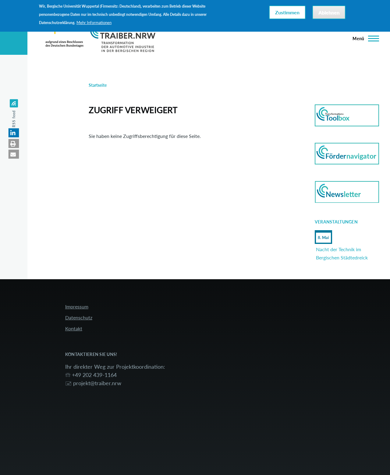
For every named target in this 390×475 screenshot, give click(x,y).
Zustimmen (287, 12)
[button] (14, 132)
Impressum (76, 306)
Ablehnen (328, 12)
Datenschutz (78, 317)
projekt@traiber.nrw (97, 383)
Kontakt (73, 328)
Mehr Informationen (94, 22)
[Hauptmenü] (364, 38)
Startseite (98, 85)
